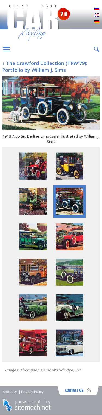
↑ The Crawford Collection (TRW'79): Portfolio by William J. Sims (44, 66)
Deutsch (96, 21)
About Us (10, 391)
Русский (96, 8)
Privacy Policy (32, 391)
